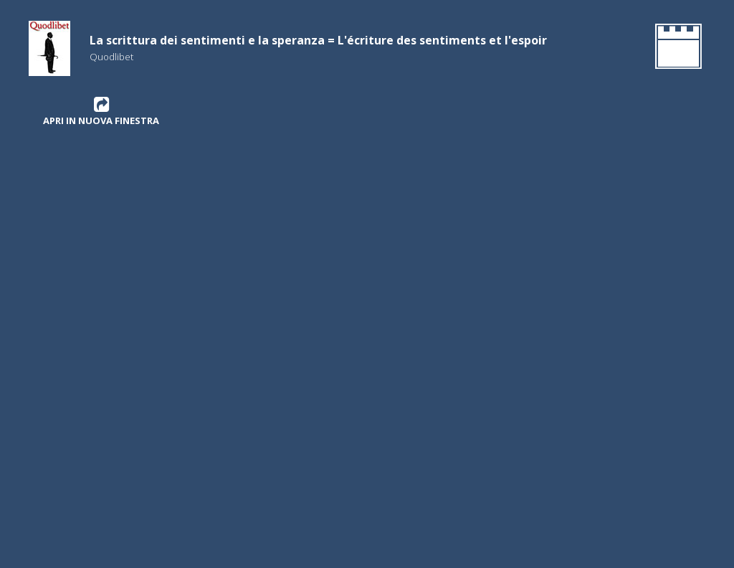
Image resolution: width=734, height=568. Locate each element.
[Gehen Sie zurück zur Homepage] (675, 48)
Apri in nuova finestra (101, 111)
